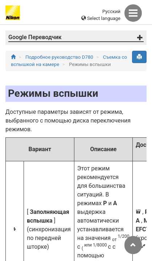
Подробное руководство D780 (59, 57)
